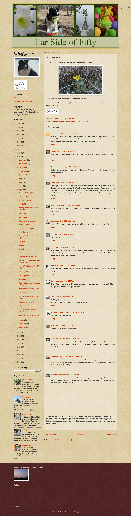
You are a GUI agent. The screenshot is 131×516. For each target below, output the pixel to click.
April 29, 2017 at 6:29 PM (64, 297)
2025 (19, 127)
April (21, 190)
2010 (19, 354)
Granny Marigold (57, 357)
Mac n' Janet (55, 205)
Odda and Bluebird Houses (28, 289)
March (21, 320)
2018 (19, 153)
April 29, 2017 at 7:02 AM (67, 133)
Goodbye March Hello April (28, 315)
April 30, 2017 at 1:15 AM (70, 339)
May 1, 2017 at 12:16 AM (70, 375)
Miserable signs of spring (27, 256)
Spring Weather (24, 225)
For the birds (23, 204)
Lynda (53, 182)
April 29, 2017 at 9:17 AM (70, 205)
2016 (19, 332)
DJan (53, 151)
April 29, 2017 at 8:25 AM (69, 167)
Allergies (21, 242)
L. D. (53, 247)
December (23, 160)
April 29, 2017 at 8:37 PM (63, 325)
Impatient (22, 213)
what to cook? (27, 445)
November (23, 164)
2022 (19, 138)
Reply (53, 144)
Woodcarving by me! (26, 302)
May (21, 186)
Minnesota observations (61, 121)
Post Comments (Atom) (63, 440)
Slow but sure (27, 414)
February (22, 324)
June (21, 182)
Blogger (77, 512)
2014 (19, 340)
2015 (19, 336)
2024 (19, 131)
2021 (19, 142)
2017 (19, 157)
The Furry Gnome (57, 312)
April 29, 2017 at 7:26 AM (64, 151)
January (22, 327)
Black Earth (22, 279)
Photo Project (23, 232)
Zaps (20, 253)
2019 (19, 149)
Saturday (25, 397)
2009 (19, 358)
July (21, 179)
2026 (19, 123)
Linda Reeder (56, 339)
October (22, 167)
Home (81, 434)
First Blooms (23, 197)
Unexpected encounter (26, 221)
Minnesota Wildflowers (79, 121)
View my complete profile (23, 101)
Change (21, 306)
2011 (19, 351)
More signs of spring (26, 228)
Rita (52, 234)
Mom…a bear (27, 380)
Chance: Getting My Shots (28, 193)
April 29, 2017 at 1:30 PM (66, 265)
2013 (19, 343)
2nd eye (25, 430)
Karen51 (54, 133)
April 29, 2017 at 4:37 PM (70, 281)
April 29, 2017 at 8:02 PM (74, 312)
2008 (19, 362)
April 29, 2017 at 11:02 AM (64, 234)
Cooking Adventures (26, 276)
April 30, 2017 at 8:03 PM (74, 357)
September (23, 171)
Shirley (53, 265)
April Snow (22, 217)
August (22, 175)
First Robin (22, 292)
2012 (19, 347)
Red (52, 325)
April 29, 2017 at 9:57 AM (66, 221)
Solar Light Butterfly (26, 272)
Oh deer (21, 245)
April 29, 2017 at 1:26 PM (64, 247)
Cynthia (54, 221)
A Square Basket (24, 200)
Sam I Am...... (56, 281)
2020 (19, 146)
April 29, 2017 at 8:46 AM (65, 182)
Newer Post (50, 434)
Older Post (111, 434)
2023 (19, 135)
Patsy (53, 297)
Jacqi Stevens (56, 375)
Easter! (21, 249)
